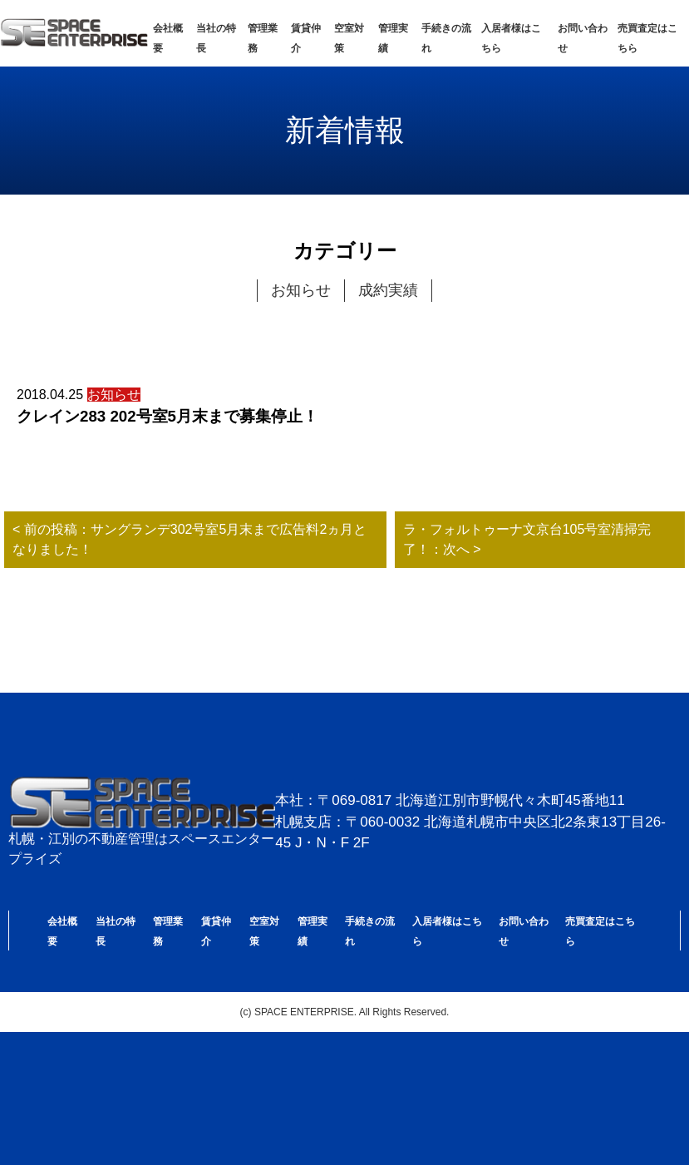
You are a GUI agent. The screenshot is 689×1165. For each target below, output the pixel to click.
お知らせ (301, 290)
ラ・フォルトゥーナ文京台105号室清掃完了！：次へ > (527, 539)
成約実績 (388, 290)
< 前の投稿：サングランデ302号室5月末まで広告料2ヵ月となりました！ (189, 539)
